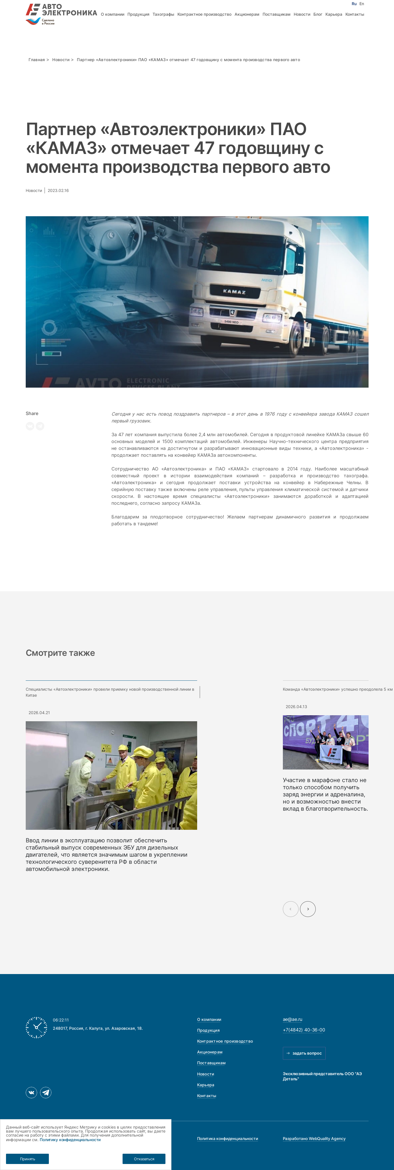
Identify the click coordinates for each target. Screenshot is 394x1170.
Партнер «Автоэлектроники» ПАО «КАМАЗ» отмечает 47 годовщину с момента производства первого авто (188, 59)
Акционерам (247, 14)
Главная (37, 59)
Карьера (333, 14)
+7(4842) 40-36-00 (304, 1030)
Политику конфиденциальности (70, 1139)
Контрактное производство (204, 14)
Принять (27, 1159)
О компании (112, 14)
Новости (302, 14)
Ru (354, 3)
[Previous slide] (291, 909)
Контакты (354, 14)
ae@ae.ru (293, 1019)
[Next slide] (308, 909)
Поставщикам (277, 14)
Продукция (138, 14)
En (361, 3)
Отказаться (144, 1159)
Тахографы (163, 14)
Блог (317, 14)
